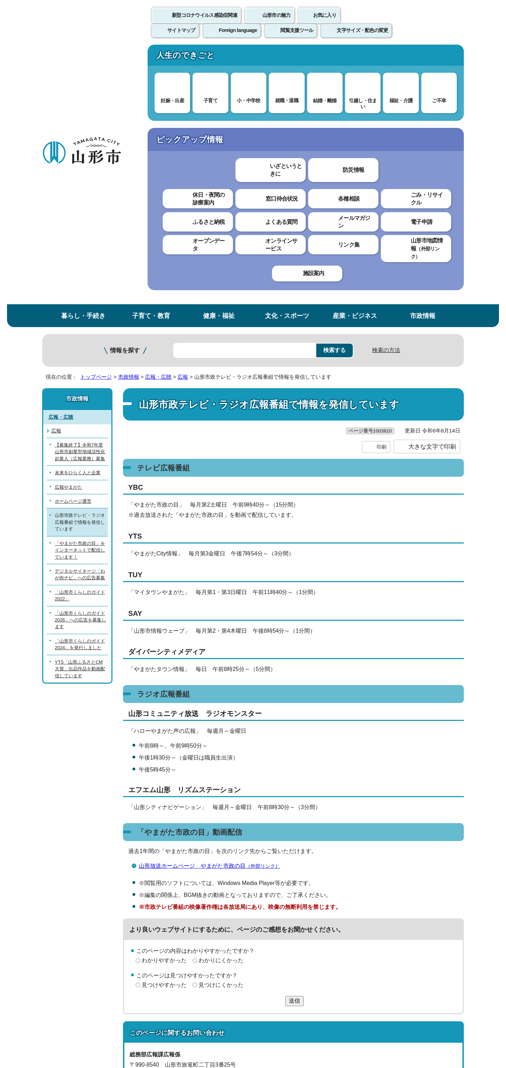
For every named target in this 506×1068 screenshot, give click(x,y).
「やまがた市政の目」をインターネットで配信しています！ (80, 291)
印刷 (382, 203)
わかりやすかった (164, 716)
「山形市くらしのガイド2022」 (80, 337)
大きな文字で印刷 (432, 202)
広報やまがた (68, 228)
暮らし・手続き (83, 57)
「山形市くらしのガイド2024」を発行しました (80, 386)
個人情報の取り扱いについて (172, 904)
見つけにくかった (221, 741)
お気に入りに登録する (433, 135)
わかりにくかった (221, 716)
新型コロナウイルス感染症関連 (204, 23)
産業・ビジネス (355, 57)
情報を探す (125, 92)
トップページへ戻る (440, 883)
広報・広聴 (158, 119)
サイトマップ (329, 904)
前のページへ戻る (382, 883)
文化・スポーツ (287, 57)
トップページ (96, 119)
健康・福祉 (219, 57)
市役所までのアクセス (126, 1009)
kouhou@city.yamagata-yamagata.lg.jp (189, 851)
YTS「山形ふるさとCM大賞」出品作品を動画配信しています (80, 410)
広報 (182, 119)
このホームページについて (81, 904)
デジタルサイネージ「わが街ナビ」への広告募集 (80, 316)
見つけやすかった (164, 741)
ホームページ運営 (73, 243)
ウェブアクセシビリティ (261, 904)
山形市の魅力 (276, 23)
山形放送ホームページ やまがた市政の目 (212, 622)
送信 (294, 757)
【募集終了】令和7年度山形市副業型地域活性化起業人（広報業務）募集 (80, 193)
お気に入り (324, 23)
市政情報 (422, 57)
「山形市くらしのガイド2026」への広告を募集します (80, 361)
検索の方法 (386, 92)
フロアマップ (67, 1009)
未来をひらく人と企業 (77, 214)
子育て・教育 (151, 57)
